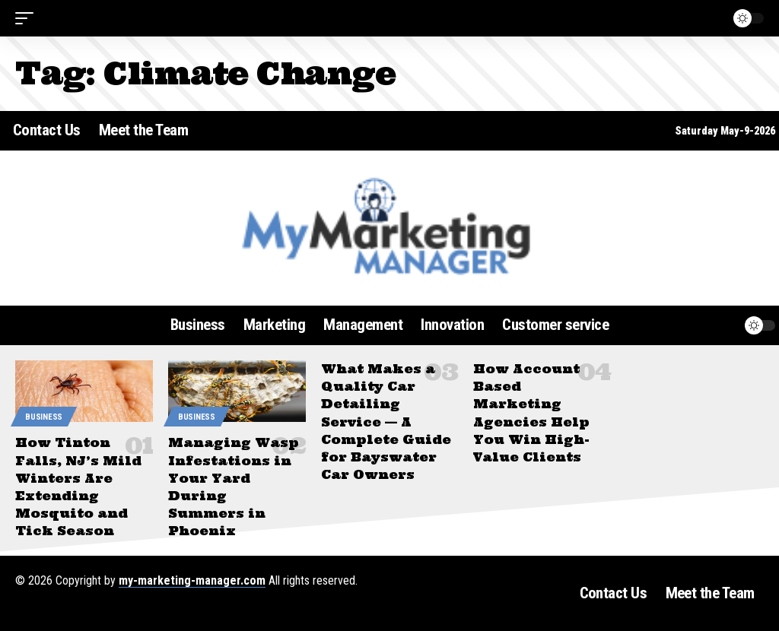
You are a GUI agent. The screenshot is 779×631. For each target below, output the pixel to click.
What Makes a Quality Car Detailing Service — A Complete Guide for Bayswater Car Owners (386, 421)
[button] (28, 18)
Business (43, 417)
